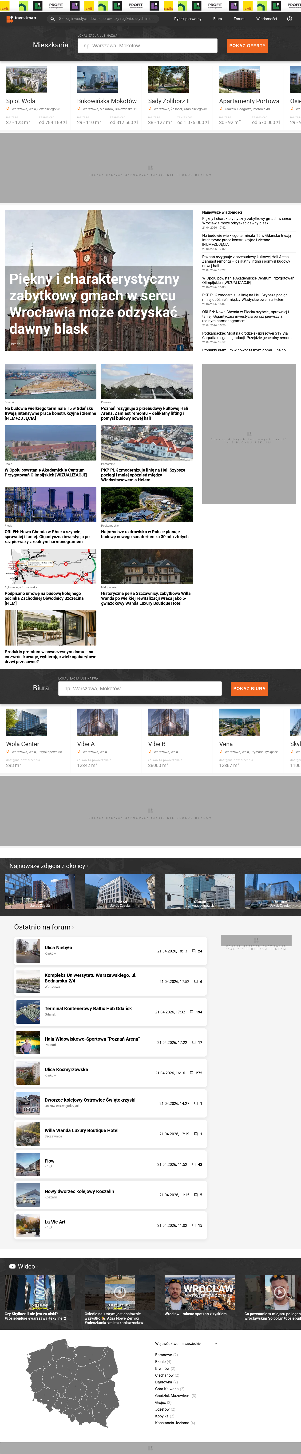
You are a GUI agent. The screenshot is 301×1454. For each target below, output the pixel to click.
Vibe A (86, 744)
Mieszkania (50, 45)
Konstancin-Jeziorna (175, 1423)
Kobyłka (164, 1416)
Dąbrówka (166, 1382)
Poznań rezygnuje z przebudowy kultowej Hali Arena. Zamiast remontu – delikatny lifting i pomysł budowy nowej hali (249, 263)
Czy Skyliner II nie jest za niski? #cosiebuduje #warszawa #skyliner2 (40, 1298)
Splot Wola (20, 101)
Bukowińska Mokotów (107, 101)
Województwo (166, 1343)
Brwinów (165, 1368)
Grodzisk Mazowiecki (175, 1396)
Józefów (165, 1409)
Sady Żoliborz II (169, 101)
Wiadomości (266, 19)
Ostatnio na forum (42, 927)
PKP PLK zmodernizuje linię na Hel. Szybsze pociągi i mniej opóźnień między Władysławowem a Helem (249, 299)
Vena (226, 744)
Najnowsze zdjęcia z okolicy (47, 865)
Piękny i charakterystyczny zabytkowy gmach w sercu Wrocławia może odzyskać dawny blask (249, 222)
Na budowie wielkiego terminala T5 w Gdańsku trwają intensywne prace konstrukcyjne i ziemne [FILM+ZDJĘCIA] (249, 242)
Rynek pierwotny (188, 19)
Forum (239, 19)
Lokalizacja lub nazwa (98, 35)
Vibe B (157, 744)
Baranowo (166, 1355)
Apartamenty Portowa (249, 101)
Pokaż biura (250, 688)
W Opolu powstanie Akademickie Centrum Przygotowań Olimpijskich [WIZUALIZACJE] (249, 282)
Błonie (163, 1362)
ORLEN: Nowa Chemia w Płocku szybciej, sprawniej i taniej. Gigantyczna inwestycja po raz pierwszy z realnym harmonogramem (249, 318)
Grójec (163, 1402)
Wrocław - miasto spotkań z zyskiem (200, 1295)
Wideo (22, 1266)
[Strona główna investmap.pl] (21, 18)
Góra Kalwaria (170, 1389)
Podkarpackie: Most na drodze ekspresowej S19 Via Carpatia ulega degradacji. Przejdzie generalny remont (249, 337)
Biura (217, 19)
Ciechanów (167, 1375)
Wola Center (22, 744)
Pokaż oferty (247, 45)
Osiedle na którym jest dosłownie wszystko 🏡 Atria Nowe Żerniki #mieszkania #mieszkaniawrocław (120, 1300)
